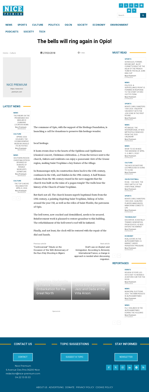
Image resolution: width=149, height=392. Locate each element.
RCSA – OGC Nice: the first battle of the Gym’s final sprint (134, 184)
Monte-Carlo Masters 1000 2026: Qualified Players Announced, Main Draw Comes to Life (135, 203)
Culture (13, 53)
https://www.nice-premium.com (16, 90)
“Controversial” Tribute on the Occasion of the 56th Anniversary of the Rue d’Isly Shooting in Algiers (51, 250)
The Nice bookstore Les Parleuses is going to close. (135, 167)
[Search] (143, 15)
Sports (128, 59)
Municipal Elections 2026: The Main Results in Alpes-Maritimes (135, 293)
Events (128, 269)
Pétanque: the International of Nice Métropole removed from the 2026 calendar (134, 132)
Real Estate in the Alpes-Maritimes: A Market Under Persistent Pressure (134, 242)
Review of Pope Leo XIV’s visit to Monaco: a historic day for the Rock (135, 276)
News (15, 113)
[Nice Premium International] (13, 11)
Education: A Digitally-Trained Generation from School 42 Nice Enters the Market (135, 223)
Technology (130, 217)
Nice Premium (17, 84)
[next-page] (18, 198)
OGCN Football (132, 179)
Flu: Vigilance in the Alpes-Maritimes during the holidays (134, 310)
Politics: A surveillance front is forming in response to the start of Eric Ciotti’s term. (135, 89)
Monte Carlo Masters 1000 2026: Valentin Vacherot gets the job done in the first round (135, 111)
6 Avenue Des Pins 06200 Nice (23, 369)
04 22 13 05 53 (23, 377)
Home (5, 53)
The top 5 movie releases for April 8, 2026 (22, 186)
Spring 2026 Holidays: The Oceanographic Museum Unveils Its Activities (21, 141)
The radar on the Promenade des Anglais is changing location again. (22, 120)
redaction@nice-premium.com (23, 373)
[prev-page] (14, 198)
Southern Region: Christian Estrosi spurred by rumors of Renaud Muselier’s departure (22, 165)
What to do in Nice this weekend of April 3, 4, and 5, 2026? (134, 151)
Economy (129, 236)
